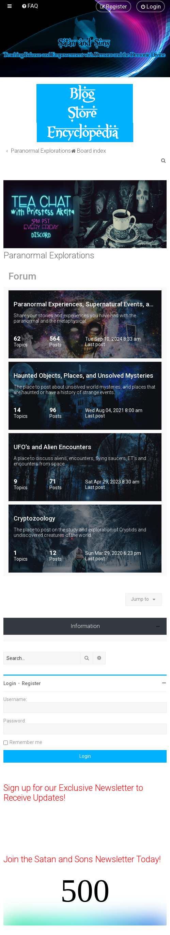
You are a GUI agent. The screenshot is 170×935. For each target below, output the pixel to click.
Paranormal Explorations (48, 255)
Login (9, 683)
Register (31, 683)
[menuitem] (30, 6)
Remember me (26, 742)
